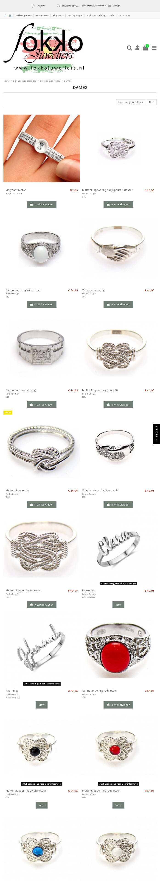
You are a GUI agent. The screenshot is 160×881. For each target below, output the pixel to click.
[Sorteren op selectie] (131, 102)
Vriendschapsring (93, 290)
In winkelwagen (41, 204)
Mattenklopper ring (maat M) (24, 590)
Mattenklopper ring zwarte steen (26, 790)
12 (151, 102)
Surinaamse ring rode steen (100, 690)
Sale (111, 15)
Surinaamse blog (96, 15)
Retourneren (42, 15)
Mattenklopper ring (17, 490)
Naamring (88, 590)
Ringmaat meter (16, 190)
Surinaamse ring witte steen (23, 290)
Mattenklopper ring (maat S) (100, 390)
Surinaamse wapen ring (21, 390)
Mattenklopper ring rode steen (101, 790)
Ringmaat (58, 15)
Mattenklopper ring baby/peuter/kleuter (107, 190)
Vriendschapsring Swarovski (100, 490)
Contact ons (124, 15)
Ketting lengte (75, 15)
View (118, 604)
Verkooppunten (24, 15)
